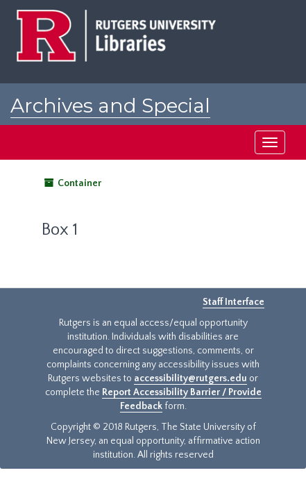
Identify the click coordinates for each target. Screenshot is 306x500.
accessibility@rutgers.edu (190, 378)
